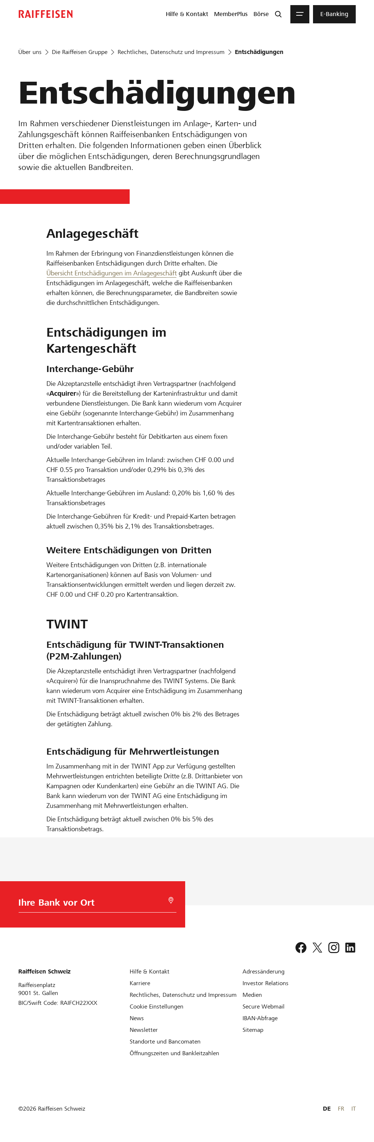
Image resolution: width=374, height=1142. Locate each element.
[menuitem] (187, 14)
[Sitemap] (253, 1029)
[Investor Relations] (266, 983)
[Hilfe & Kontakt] (149, 971)
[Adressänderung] (264, 971)
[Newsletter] (144, 1029)
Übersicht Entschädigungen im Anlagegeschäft (111, 273)
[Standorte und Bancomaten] (165, 1041)
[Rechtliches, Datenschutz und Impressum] (183, 994)
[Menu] (299, 14)
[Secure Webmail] (264, 1006)
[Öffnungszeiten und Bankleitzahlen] (174, 1053)
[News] (137, 1018)
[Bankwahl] (86, 904)
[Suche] (278, 14)
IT (353, 1108)
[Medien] (252, 994)
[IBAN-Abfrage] (260, 1018)
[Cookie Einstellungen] (156, 1006)
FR (341, 1108)
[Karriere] (140, 983)
